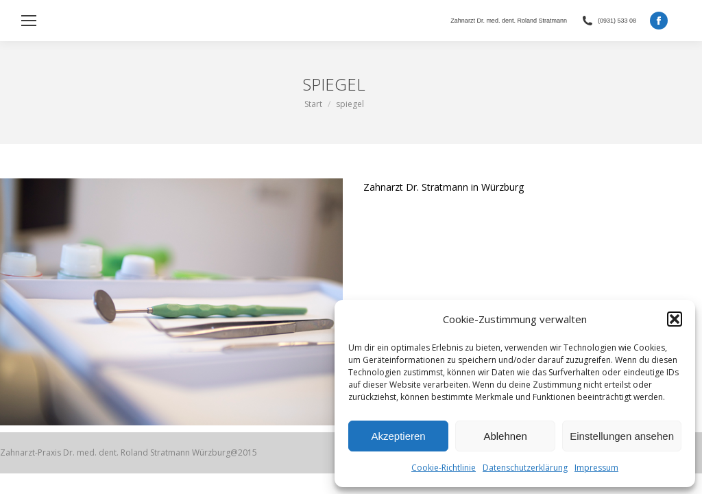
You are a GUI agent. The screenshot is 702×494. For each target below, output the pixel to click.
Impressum (596, 467)
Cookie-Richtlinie (443, 467)
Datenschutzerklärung (525, 467)
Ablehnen (504, 436)
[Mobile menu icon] (29, 20)
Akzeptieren (398, 436)
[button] (674, 319)
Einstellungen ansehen (622, 436)
